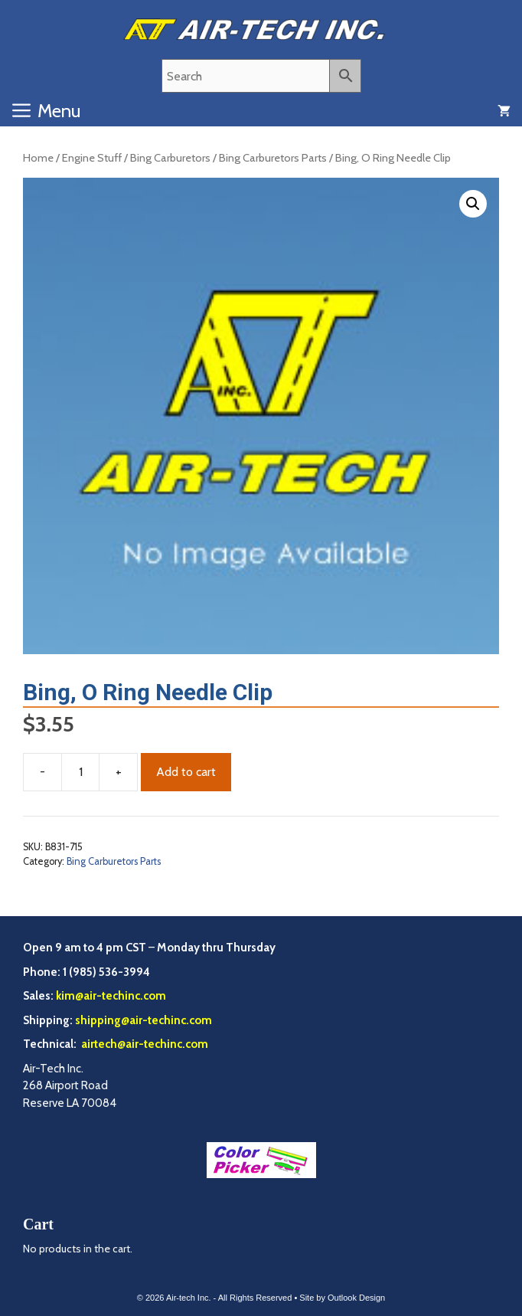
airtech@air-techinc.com (143, 1044)
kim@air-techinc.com (111, 996)
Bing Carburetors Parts (273, 158)
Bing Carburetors (170, 158)
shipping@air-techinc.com (143, 1020)
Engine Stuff (92, 158)
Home (38, 158)
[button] (473, 204)
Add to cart (186, 771)
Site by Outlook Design (342, 1297)
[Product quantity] (80, 772)
